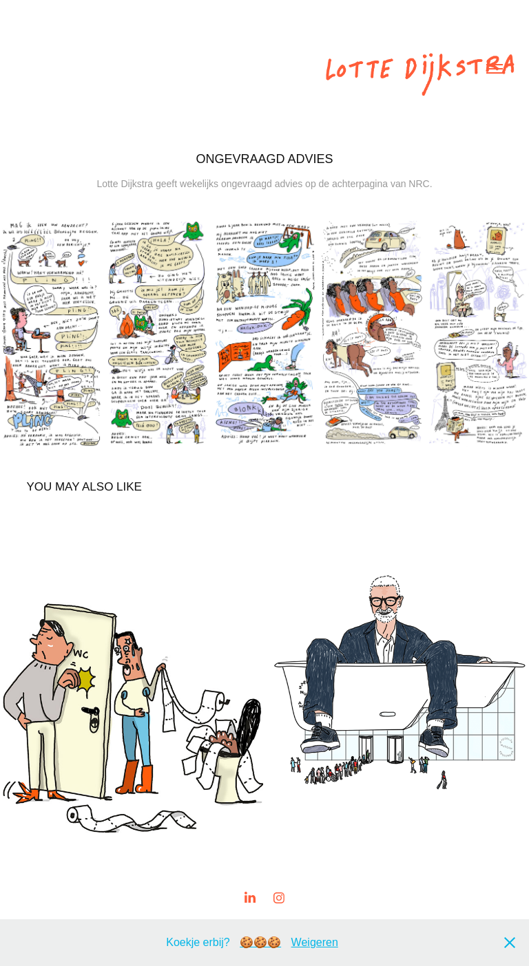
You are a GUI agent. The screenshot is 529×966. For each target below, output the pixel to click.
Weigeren (314, 942)
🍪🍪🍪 (260, 942)
